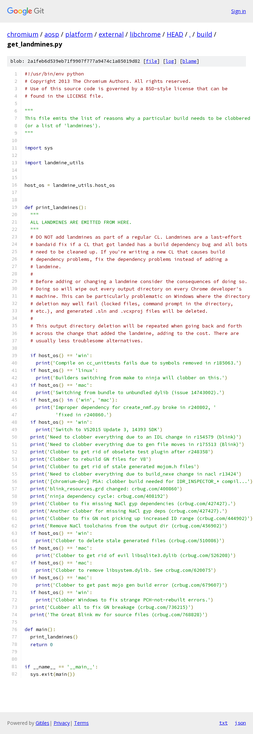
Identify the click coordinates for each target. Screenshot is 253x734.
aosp (51, 34)
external (111, 34)
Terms (81, 723)
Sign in (238, 11)
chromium (22, 34)
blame (190, 61)
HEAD (175, 34)
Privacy (62, 723)
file (151, 61)
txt (223, 723)
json (240, 723)
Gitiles (42, 723)
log (170, 61)
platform (79, 34)
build (204, 34)
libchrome (145, 34)
